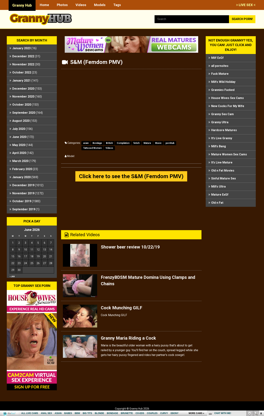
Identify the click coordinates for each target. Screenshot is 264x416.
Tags (117, 5)
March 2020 (20, 161)
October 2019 (21, 201)
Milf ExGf (217, 58)
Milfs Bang (218, 146)
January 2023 (21, 48)
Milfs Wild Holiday (223, 82)
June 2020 (19, 137)
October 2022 (21, 72)
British (109, 143)
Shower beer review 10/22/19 (130, 247)
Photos (62, 5)
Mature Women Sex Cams (229, 154)
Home (44, 5)
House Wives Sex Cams (227, 98)
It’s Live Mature (221, 162)
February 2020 (22, 169)
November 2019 (23, 193)
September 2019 (23, 209)
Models (99, 5)
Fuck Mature (220, 73)
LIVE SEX (245, 5)
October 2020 (21, 104)
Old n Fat (217, 202)
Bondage (97, 143)
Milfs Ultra (218, 186)
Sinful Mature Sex (223, 178)
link (260, 358)
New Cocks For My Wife (227, 106)
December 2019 (23, 185)
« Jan (12, 276)
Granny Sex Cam (222, 114)
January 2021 (21, 80)
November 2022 (23, 64)
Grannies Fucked (222, 90)
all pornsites (219, 66)
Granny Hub (22, 5)
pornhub (170, 143)
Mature (147, 143)
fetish (136, 143)
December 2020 (23, 88)
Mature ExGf (219, 194)
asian (86, 143)
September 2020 (23, 112)
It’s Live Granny (221, 138)
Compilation (123, 143)
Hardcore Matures (224, 130)
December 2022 (23, 56)
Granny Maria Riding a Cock (128, 338)
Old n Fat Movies (222, 170)
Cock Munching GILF (121, 307)
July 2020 (18, 129)
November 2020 (23, 96)
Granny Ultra (219, 122)
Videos (81, 5)
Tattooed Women (92, 148)
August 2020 (21, 121)
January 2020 (21, 177)
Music (158, 143)
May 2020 (18, 145)
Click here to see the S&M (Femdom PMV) (131, 176)
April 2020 (19, 153)
